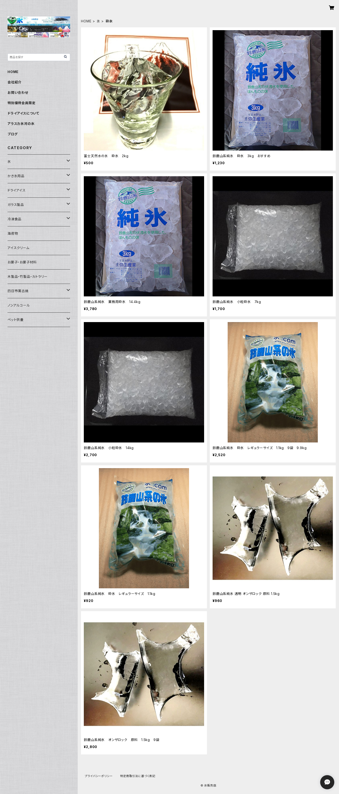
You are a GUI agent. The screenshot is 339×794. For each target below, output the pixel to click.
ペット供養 (16, 320)
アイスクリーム (18, 248)
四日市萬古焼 (18, 291)
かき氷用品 (16, 176)
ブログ (12, 134)
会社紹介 (14, 82)
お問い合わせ (18, 92)
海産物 (13, 233)
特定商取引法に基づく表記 (137, 776)
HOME (86, 21)
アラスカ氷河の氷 (21, 124)
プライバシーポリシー (99, 776)
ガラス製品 (16, 205)
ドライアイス (17, 190)
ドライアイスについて (23, 113)
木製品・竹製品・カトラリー (27, 276)
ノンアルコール (19, 305)
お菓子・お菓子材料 (22, 262)
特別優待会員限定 (21, 103)
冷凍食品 (14, 219)
